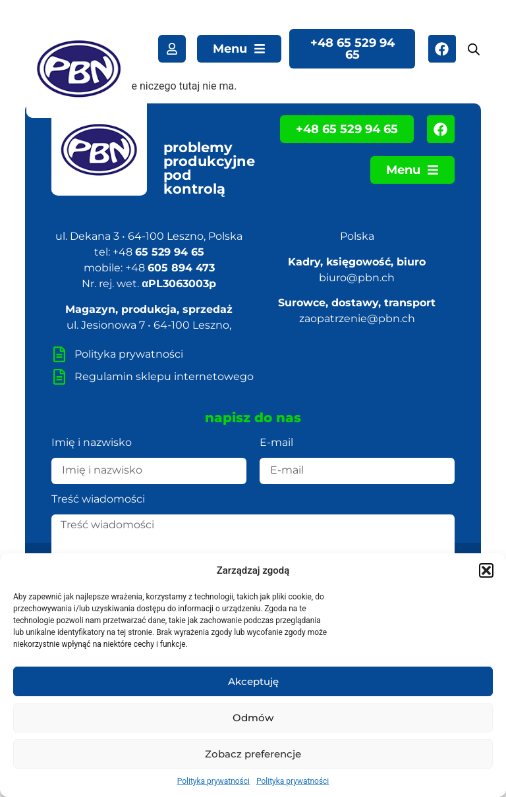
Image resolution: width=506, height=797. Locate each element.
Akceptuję (253, 681)
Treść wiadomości (98, 499)
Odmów (253, 717)
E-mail (276, 443)
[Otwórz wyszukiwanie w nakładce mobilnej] (473, 49)
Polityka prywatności (213, 781)
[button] (486, 570)
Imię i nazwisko (91, 443)
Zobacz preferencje (253, 754)
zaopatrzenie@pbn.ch (357, 318)
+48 (158, 252)
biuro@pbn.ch (357, 277)
